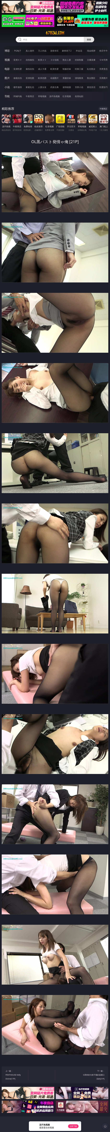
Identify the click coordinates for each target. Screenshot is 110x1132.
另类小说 (79, 87)
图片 (7, 78)
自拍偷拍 (30, 59)
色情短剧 (79, 96)
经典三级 (79, 69)
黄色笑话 (91, 87)
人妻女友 (42, 87)
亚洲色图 (30, 78)
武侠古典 (54, 87)
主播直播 (91, 59)
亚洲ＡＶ (17, 59)
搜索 (89, 39)
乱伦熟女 (91, 69)
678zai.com (55, 33)
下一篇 (93, 1075)
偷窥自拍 (17, 78)
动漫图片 (54, 78)
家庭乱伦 (30, 87)
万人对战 (42, 50)
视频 (7, 60)
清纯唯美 (79, 78)
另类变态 (103, 69)
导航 (7, 96)
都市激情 (17, 87)
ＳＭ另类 (103, 59)
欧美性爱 (54, 69)
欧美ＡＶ (42, 59)
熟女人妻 (67, 59)
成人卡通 (42, 69)
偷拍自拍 (30, 69)
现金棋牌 (91, 50)
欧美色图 (42, 78)
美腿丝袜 (67, 78)
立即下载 (73, 1126)
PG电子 (17, 50)
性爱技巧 (103, 87)
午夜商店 (30, 96)
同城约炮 (17, 96)
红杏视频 (67, 96)
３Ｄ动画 (54, 59)
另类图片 (103, 78)
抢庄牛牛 (103, 50)
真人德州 (30, 50)
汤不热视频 (54, 96)
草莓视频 (42, 96)
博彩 (7, 50)
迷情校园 (67, 87)
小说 (7, 87)
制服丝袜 (67, 69)
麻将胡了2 (66, 50)
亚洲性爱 (17, 69)
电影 (7, 69)
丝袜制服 (79, 59)
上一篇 (16, 1075)
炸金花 (79, 50)
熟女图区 (91, 78)
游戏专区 (54, 50)
